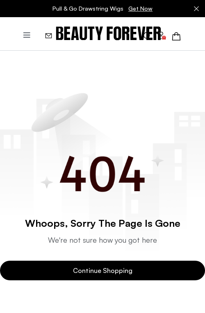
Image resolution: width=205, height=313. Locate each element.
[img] (108, 33)
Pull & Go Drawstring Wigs (102, 8)
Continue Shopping (102, 270)
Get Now (140, 8)
